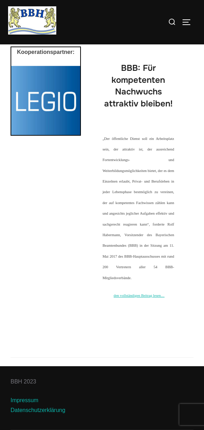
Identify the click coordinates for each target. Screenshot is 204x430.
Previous (20, 98)
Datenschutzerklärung (38, 410)
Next (71, 98)
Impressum (24, 400)
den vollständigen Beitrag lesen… (139, 295)
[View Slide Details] (45, 100)
